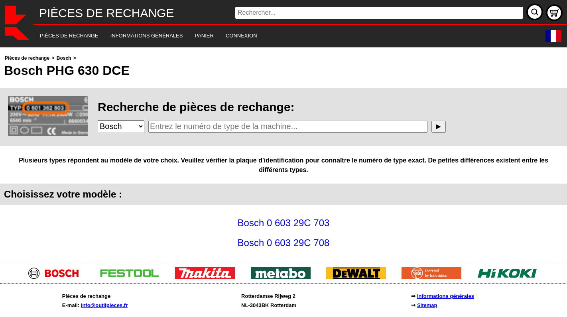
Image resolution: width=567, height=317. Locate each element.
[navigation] (272, 36)
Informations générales (445, 296)
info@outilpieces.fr (104, 305)
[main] (283, 153)
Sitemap (427, 305)
